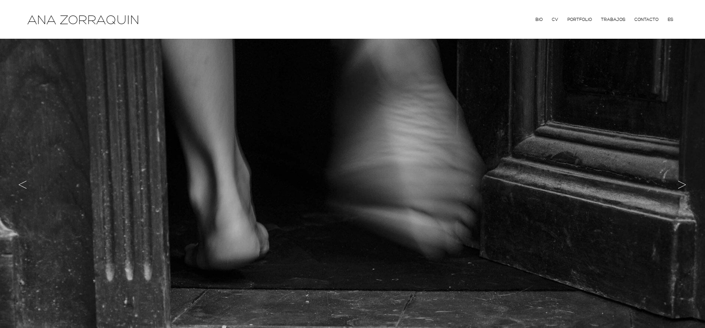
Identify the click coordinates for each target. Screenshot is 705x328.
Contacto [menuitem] (646, 19)
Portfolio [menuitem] (579, 19)
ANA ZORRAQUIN (83, 20)
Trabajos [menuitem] (613, 19)
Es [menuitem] (670, 19)
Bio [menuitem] (539, 19)
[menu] (604, 18)
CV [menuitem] (555, 19)
